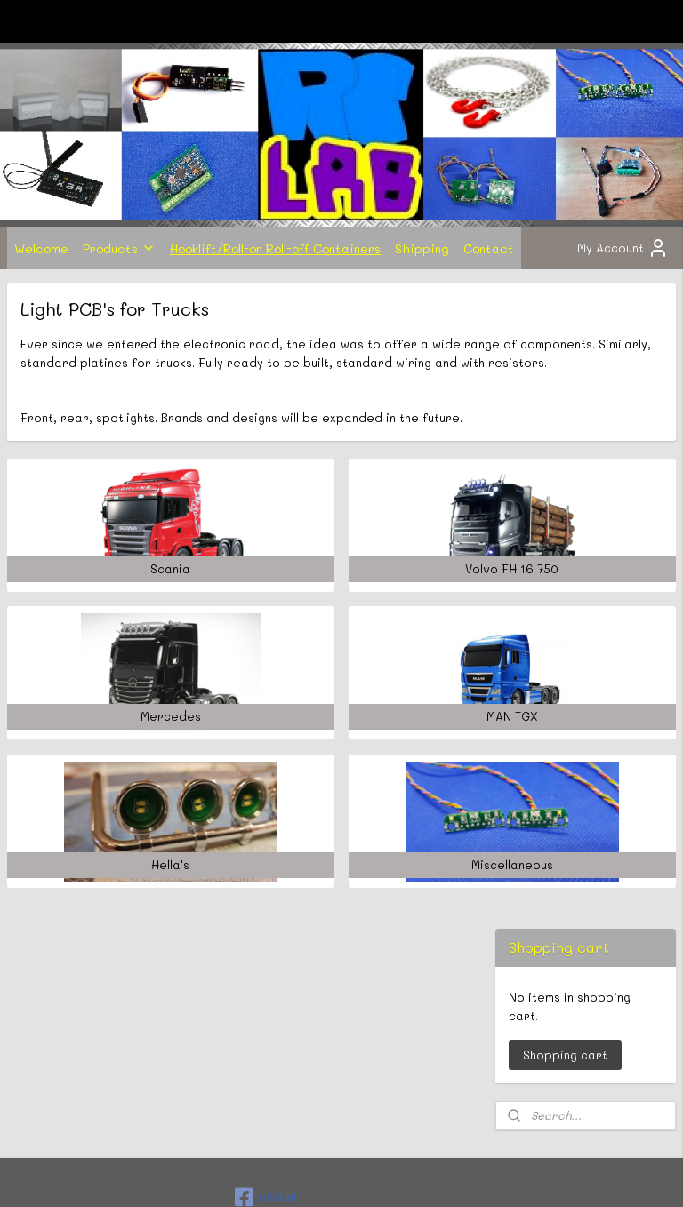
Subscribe (51, 1100)
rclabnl (266, 974)
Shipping (422, 248)
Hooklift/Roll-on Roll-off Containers (275, 248)
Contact (488, 248)
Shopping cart (565, 408)
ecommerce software (362, 1174)
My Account (623, 248)
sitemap (254, 1174)
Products (119, 248)
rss (292, 1174)
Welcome (41, 248)
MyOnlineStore (528, 1174)
